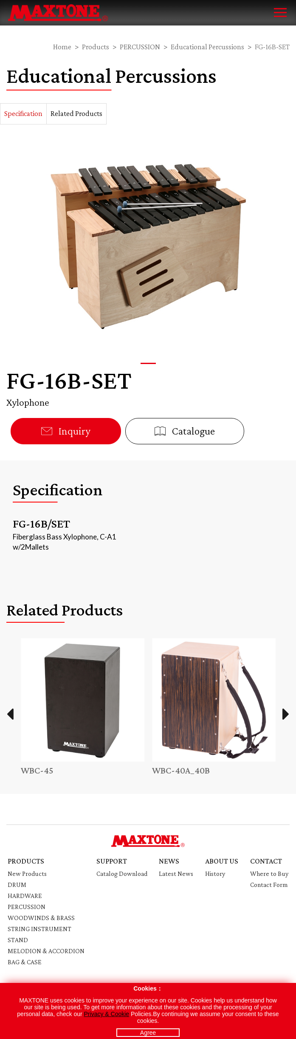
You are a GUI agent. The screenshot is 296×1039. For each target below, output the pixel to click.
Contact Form (269, 884)
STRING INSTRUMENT (39, 928)
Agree (148, 1032)
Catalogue (185, 431)
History (215, 873)
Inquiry (65, 431)
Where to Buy (269, 873)
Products (95, 46)
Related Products (76, 113)
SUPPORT (111, 861)
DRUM (17, 884)
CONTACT (266, 861)
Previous (10, 713)
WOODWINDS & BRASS (41, 917)
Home (62, 46)
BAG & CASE (25, 962)
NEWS (169, 861)
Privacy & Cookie (107, 1014)
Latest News (176, 873)
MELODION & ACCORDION (46, 950)
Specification (23, 113)
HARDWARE (25, 895)
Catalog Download (121, 873)
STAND (18, 939)
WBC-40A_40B (181, 770)
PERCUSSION (140, 46)
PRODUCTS (26, 861)
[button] (148, 363)
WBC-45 (37, 770)
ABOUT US (221, 861)
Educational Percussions (207, 46)
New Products (27, 873)
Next (286, 713)
